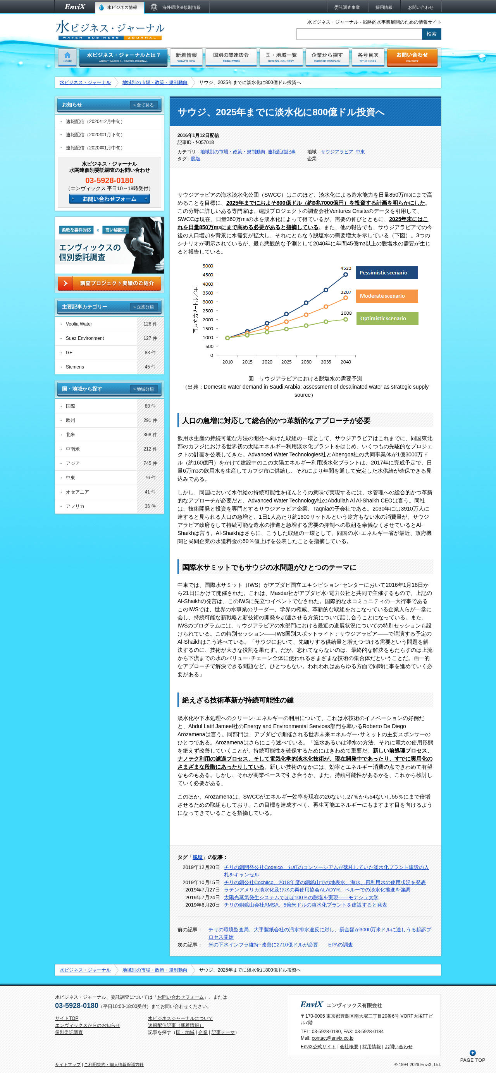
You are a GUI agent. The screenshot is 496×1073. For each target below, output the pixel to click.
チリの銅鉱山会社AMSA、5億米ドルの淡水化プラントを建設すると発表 (305, 905)
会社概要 (349, 1046)
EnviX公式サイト (318, 1046)
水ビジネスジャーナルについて (180, 1018)
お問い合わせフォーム (180, 997)
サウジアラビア (337, 151)
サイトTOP (66, 1018)
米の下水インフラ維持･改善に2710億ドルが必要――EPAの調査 (280, 945)
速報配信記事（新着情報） (176, 1025)
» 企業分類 (143, 307)
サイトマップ (68, 1064)
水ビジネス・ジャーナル (85, 82)
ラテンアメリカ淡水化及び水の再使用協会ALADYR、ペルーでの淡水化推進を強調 (317, 890)
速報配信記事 (282, 151)
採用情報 (371, 1046)
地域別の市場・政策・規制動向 (155, 82)
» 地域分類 (143, 389)
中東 (360, 151)
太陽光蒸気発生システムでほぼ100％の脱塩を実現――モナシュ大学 (301, 897)
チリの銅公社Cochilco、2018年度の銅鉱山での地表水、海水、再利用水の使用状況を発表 (325, 882)
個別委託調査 (69, 1032)
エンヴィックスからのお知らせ (87, 1025)
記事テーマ (223, 1032)
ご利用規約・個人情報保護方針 (114, 1064)
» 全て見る (143, 105)
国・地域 (185, 1032)
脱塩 (195, 158)
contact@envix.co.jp (333, 1038)
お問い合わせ (399, 1046)
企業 (203, 1032)
